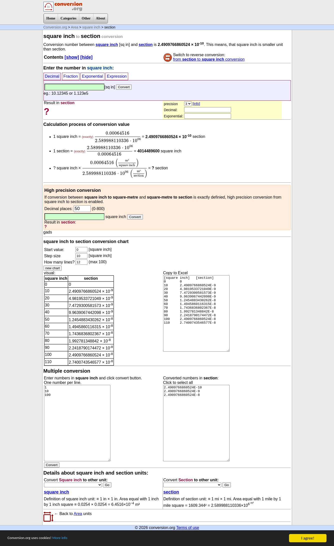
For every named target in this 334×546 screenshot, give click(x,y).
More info (66, 538)
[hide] (86, 57)
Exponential (92, 76)
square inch (91, 27)
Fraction (70, 76)
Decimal (52, 76)
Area (74, 27)
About (100, 18)
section (146, 44)
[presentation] (117, 137)
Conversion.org (55, 27)
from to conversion (209, 59)
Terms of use (187, 528)
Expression (117, 76)
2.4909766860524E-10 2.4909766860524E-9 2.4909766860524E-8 (196, 423)
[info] (196, 104)
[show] (72, 57)
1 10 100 (77, 423)
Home (50, 18)
